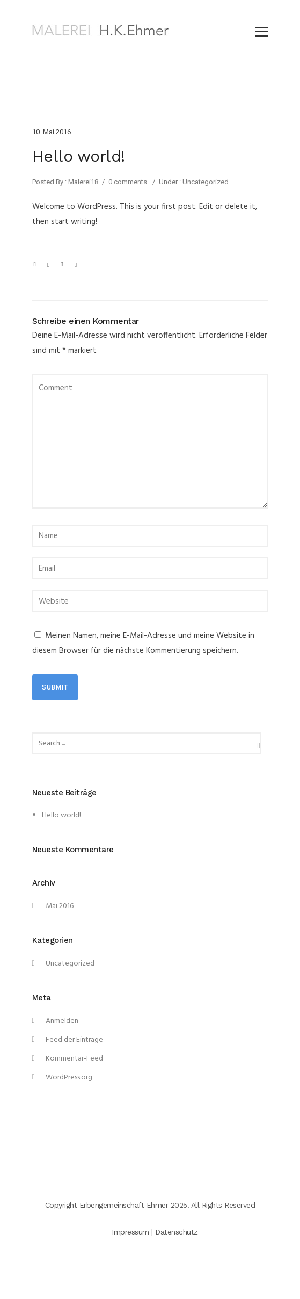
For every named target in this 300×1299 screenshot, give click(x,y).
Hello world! (61, 815)
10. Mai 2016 (51, 132)
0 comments (127, 182)
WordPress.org (69, 1077)
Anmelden (62, 1021)
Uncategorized (205, 182)
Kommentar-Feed (74, 1059)
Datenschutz (176, 1232)
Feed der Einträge (74, 1040)
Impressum (130, 1232)
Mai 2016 (60, 906)
